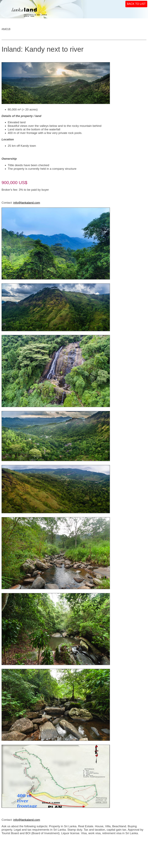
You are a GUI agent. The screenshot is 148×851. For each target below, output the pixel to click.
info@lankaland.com (26, 202)
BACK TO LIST (136, 3)
